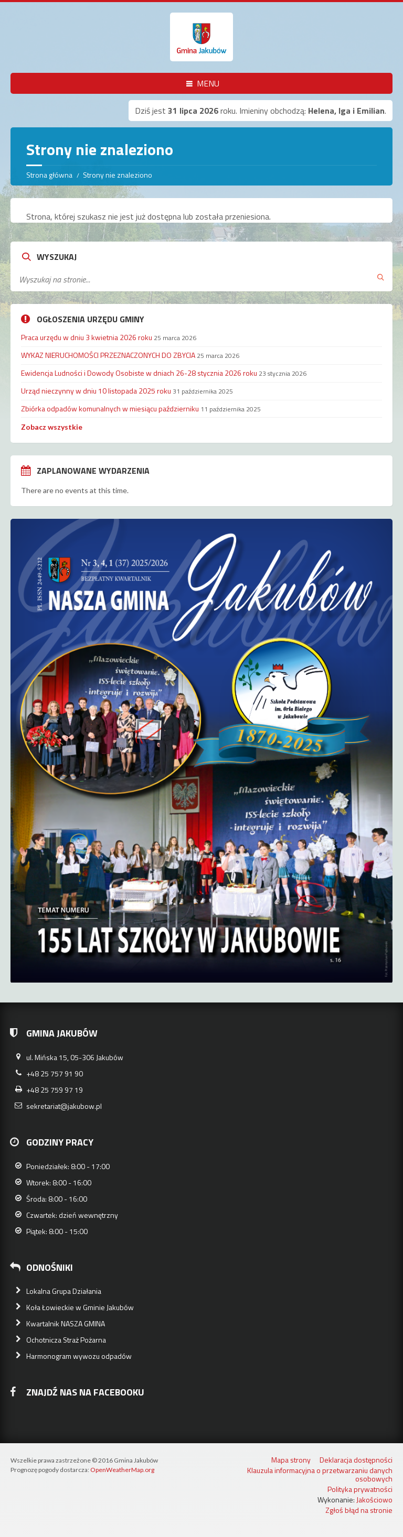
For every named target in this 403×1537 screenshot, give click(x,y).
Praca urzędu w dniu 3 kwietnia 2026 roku (86, 337)
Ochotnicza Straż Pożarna (66, 1339)
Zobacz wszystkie (51, 426)
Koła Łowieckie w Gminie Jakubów (80, 1307)
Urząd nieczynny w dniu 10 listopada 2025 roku (96, 390)
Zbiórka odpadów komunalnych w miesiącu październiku (110, 408)
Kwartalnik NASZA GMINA (65, 1323)
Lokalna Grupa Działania (63, 1290)
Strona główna (49, 174)
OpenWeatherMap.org (122, 1470)
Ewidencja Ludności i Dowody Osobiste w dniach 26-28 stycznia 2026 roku (139, 372)
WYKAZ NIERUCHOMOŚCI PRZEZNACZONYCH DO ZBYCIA (108, 355)
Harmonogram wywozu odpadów (79, 1355)
